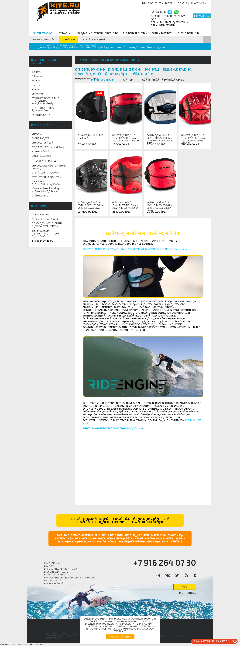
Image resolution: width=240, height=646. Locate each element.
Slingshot (36, 71)
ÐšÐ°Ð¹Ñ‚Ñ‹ (37, 133)
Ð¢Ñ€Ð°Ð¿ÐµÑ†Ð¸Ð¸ (41, 155)
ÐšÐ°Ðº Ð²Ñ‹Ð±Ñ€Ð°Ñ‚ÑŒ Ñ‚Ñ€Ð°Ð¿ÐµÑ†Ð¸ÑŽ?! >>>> (114, 428)
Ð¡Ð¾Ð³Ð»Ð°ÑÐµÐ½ (120, 636)
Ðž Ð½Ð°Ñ (65, 33)
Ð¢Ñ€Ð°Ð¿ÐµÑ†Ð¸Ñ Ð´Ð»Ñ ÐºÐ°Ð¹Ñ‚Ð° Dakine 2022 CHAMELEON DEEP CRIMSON (159, 205)
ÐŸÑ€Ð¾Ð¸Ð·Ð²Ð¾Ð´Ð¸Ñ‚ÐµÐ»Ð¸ (43, 61)
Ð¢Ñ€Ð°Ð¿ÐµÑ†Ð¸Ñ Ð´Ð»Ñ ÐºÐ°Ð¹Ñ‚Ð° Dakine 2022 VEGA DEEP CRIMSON (125, 138)
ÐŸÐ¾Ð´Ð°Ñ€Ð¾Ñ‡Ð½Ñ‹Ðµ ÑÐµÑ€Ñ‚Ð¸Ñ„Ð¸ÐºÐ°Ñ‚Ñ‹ (46, 189)
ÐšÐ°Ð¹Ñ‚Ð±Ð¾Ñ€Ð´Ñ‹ (43, 142)
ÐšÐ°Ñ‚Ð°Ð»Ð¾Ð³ (43, 33)
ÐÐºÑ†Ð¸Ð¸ (68, 39)
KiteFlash (36, 89)
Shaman (36, 80)
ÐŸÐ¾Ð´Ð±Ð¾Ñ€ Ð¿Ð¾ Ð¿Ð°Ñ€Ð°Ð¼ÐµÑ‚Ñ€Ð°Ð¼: (108, 59)
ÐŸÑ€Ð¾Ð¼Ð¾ (40, 195)
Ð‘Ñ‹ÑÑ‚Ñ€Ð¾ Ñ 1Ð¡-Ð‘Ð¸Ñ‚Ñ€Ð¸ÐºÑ (212, 641)
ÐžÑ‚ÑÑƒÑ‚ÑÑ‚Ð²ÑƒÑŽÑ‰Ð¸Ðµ (163, 79)
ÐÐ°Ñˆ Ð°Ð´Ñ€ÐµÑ (95, 39)
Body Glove (37, 93)
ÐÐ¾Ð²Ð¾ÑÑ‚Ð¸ (188, 33)
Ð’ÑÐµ (128, 79)
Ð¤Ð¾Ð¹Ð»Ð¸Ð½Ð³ (41, 138)
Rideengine (37, 76)
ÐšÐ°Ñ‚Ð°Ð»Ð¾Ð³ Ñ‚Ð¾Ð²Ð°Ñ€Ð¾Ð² (76, 45)
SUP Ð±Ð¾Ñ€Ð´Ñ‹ (41, 151)
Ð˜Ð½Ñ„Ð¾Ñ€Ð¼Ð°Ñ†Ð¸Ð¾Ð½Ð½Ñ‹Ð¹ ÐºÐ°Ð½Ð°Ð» (69, 577)
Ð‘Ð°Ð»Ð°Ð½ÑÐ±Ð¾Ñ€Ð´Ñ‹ (46, 177)
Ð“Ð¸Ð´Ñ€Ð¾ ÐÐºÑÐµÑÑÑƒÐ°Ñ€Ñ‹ (46, 183)
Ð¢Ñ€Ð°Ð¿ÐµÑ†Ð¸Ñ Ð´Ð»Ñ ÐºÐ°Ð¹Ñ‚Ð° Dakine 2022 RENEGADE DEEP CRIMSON (194, 138)
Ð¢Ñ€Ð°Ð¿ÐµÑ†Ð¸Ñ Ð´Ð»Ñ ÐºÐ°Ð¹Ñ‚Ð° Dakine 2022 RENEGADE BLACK (90, 205)
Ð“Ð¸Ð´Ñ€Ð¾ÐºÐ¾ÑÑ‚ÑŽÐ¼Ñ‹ (48, 147)
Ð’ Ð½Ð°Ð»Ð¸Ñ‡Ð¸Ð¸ (103, 79)
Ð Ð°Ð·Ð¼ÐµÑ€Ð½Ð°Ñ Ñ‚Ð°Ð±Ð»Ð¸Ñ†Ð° (44, 109)
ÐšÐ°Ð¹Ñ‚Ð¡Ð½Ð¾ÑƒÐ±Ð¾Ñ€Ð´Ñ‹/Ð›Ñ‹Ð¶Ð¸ (49, 167)
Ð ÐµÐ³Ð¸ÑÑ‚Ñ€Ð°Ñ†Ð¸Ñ (193, 3)
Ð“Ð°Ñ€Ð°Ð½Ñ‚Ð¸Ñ (42, 115)
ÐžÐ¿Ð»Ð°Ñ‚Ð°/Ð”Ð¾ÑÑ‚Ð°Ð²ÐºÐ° (97, 33)
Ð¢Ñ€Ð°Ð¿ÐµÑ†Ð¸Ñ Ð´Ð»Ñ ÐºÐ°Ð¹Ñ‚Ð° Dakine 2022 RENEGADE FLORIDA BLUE (159, 138)
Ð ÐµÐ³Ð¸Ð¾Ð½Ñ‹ (43, 39)
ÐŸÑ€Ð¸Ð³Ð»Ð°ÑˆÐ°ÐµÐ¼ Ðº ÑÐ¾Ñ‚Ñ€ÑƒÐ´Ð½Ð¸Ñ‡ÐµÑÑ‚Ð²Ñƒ (46, 101)
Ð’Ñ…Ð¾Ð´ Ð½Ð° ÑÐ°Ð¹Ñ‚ (157, 3)
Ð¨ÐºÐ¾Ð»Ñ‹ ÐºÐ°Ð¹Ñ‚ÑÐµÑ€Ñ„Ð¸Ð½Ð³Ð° (147, 33)
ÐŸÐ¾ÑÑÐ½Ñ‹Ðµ (46, 160)
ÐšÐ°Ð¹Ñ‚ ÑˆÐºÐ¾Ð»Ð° (55, 574)
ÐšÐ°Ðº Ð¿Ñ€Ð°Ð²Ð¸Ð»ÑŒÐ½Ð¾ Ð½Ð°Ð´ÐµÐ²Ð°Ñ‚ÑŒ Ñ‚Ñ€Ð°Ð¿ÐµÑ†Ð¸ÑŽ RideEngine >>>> (135, 249)
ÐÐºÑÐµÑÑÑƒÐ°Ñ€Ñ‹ (46, 172)
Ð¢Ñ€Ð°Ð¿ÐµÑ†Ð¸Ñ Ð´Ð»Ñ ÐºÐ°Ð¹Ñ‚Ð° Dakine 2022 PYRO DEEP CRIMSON (125, 205)
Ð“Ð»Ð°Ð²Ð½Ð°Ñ (47, 45)
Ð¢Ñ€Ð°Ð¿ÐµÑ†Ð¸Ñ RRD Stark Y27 (90, 136)
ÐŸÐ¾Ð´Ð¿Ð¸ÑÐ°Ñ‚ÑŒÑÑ (187, 588)
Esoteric (36, 85)
